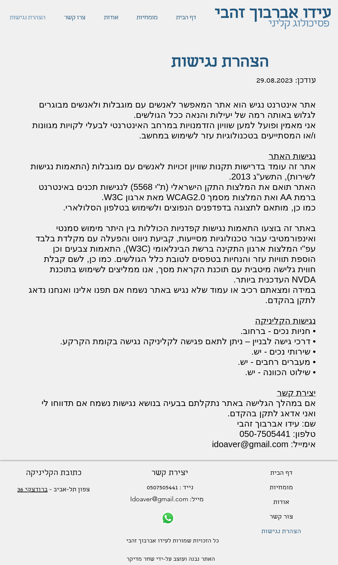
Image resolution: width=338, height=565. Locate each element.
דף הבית (281, 473)
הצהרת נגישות (281, 531)
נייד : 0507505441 (170, 488)
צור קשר (281, 517)
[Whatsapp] (167, 518)
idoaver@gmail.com (250, 444)
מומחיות (281, 488)
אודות (281, 502)
